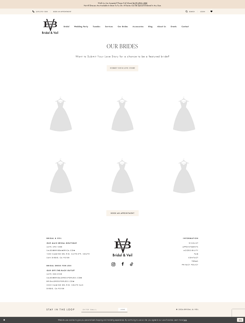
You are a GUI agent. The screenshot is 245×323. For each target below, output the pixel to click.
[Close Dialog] (4, 319)
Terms (195, 261)
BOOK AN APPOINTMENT (122, 213)
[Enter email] (104, 309)
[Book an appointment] (62, 11)
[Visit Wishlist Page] (211, 11)
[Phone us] (40, 11)
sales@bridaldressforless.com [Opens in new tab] (64, 278)
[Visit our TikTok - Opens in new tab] (131, 264)
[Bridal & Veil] (50, 26)
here (185, 320)
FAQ (196, 254)
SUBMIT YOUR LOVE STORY (122, 68)
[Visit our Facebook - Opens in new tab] (123, 264)
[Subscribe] (123, 309)
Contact (193, 258)
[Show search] (190, 11)
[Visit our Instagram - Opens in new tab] (114, 264)
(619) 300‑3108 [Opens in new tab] (54, 274)
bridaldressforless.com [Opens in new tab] (61, 281)
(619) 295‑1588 (140, 3)
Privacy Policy (190, 265)
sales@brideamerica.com (61, 250)
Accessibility (191, 250)
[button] (202, 11)
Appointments (190, 247)
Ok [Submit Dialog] (240, 319)
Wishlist (193, 243)
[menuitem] (40, 11)
